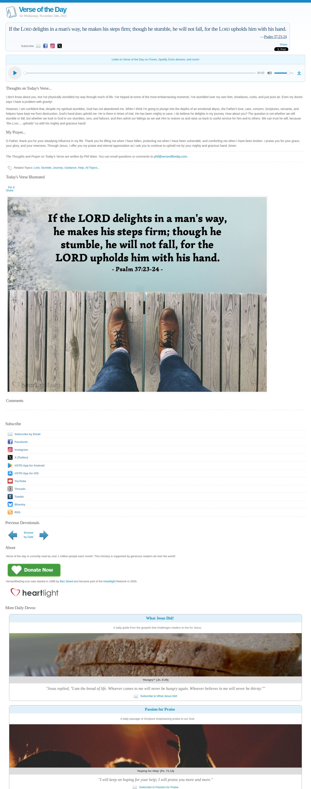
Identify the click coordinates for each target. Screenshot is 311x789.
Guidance (70, 167)
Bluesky (19, 504)
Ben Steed (66, 581)
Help (81, 167)
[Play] (15, 72)
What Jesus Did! (160, 618)
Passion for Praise (160, 709)
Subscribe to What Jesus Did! (155, 696)
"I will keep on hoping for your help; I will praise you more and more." (155, 779)
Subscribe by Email (23, 434)
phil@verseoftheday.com (170, 156)
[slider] (139, 73)
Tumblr (19, 496)
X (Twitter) (21, 457)
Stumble (46, 167)
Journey (58, 167)
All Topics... (92, 167)
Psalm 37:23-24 (275, 36)
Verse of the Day (42, 9)
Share (283, 44)
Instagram (21, 449)
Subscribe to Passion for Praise (155, 787)
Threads (19, 489)
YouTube (20, 481)
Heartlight (109, 581)
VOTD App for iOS (26, 473)
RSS (17, 512)
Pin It (11, 187)
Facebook (21, 442)
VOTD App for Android (29, 465)
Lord (37, 167)
